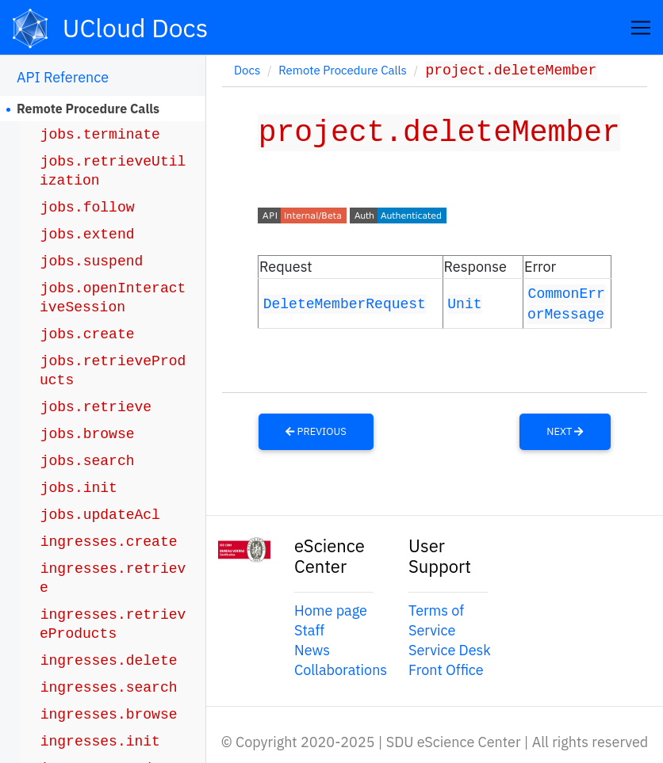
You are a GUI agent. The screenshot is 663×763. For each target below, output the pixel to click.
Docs (247, 71)
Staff (309, 629)
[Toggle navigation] (640, 28)
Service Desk (449, 649)
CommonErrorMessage (566, 302)
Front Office (446, 669)
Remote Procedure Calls (88, 108)
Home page (330, 609)
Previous (316, 430)
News (312, 649)
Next (564, 430)
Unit (464, 301)
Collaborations (340, 669)
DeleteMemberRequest (344, 301)
